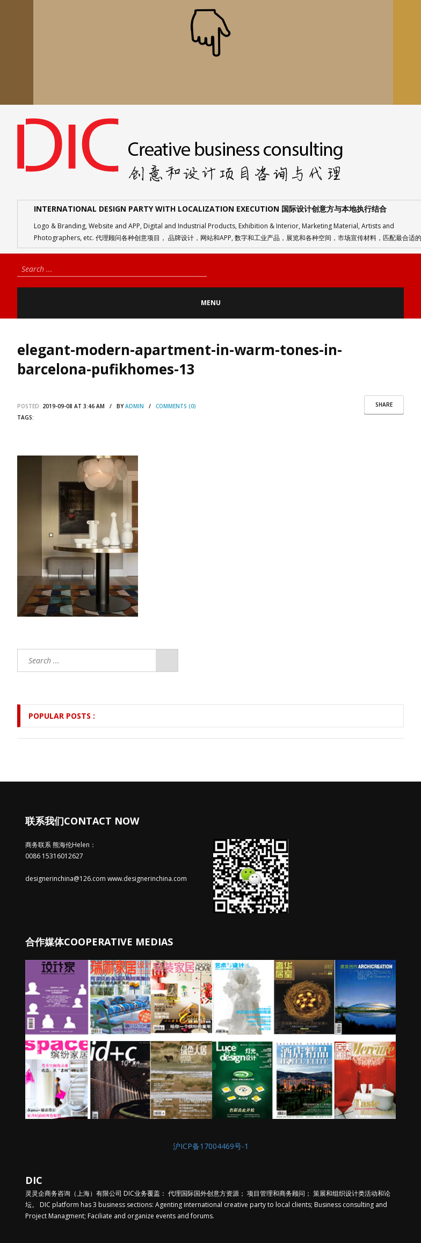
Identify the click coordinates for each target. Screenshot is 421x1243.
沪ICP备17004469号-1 (211, 1146)
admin (134, 406)
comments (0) (176, 406)
